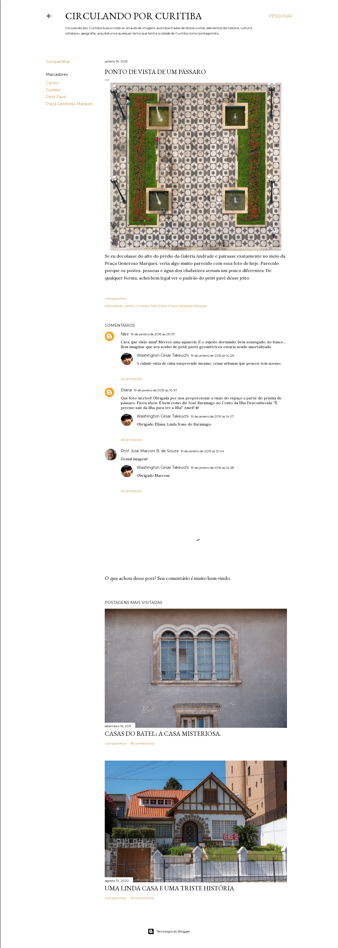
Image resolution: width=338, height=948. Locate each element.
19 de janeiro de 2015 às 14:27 (212, 416)
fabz (125, 334)
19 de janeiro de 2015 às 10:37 (155, 390)
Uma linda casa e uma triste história (169, 888)
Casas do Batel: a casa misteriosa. (163, 733)
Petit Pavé (56, 97)
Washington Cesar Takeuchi (163, 355)
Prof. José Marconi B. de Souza (149, 451)
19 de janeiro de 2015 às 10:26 (212, 355)
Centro (52, 83)
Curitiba (53, 90)
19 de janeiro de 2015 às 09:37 (153, 334)
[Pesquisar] (280, 16)
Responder (131, 379)
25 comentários (142, 898)
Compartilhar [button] (58, 61)
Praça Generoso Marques (69, 103)
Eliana (126, 390)
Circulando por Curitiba (133, 16)
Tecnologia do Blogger (169, 931)
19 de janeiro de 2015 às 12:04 (202, 451)
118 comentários (142, 743)
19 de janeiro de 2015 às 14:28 (212, 468)
